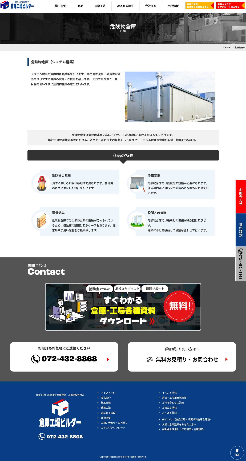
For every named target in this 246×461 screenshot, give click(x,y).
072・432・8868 (240, 263)
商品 (80, 6)
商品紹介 (106, 397)
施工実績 (106, 402)
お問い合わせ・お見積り (114, 422)
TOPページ (227, 47)
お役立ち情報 (169, 407)
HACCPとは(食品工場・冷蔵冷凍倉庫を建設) (186, 419)
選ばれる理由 (125, 6)
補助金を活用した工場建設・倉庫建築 (183, 429)
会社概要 (150, 6)
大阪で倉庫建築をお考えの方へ (179, 424)
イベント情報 (169, 392)
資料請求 (240, 230)
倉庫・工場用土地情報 (174, 397)
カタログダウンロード (113, 427)
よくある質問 (169, 412)
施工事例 (60, 6)
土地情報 (173, 6)
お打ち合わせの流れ (173, 402)
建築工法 (100, 6)
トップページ (108, 392)
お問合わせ (240, 196)
